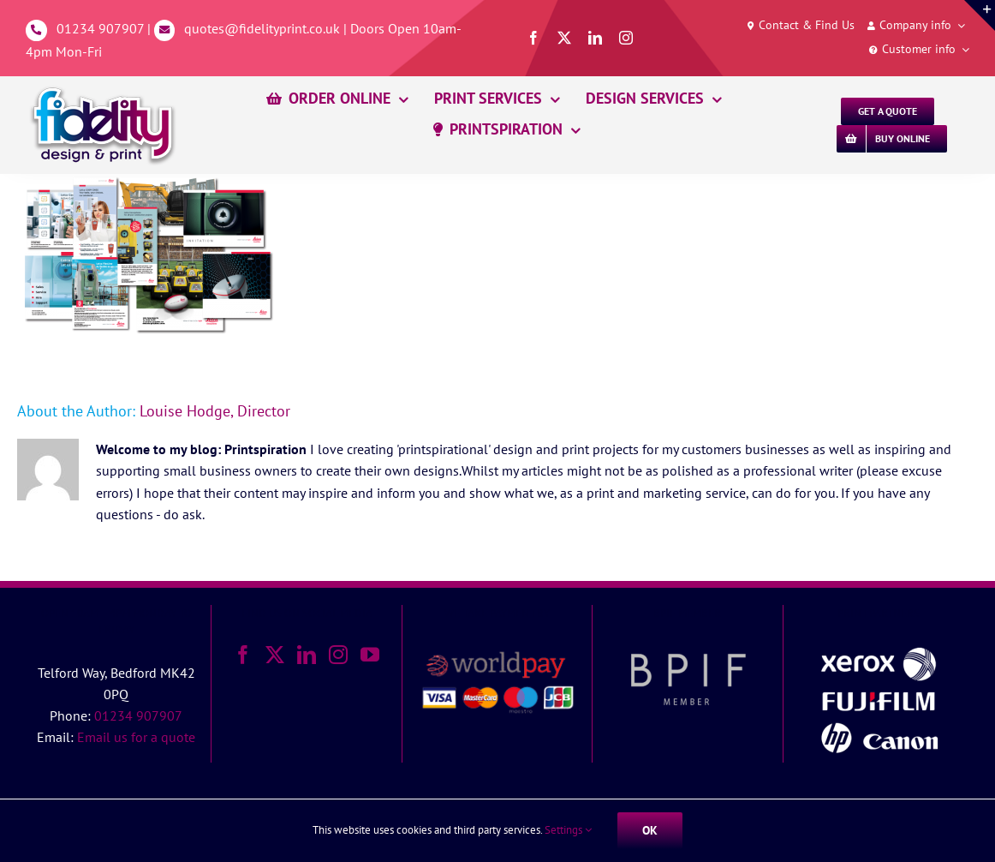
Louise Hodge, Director (215, 411)
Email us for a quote (136, 736)
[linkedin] (595, 38)
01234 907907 (100, 28)
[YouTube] (369, 654)
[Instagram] (338, 654)
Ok (650, 830)
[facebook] (533, 38)
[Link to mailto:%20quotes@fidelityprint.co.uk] (165, 30)
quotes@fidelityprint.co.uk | (267, 28)
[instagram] (626, 38)
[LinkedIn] (306, 654)
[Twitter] (274, 654)
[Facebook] (243, 654)
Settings (568, 830)
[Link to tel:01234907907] (36, 30)
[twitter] (564, 38)
